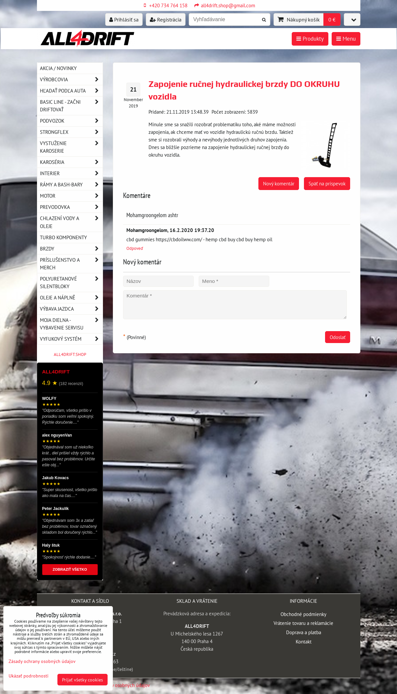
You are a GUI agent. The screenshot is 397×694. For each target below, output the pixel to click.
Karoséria (71, 162)
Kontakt (304, 641)
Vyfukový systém (71, 338)
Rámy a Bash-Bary (71, 184)
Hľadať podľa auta (71, 90)
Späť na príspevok (327, 183)
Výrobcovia (71, 79)
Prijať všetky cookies (82, 679)
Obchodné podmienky (303, 614)
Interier (71, 173)
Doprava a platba (303, 632)
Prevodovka (71, 207)
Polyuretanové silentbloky (71, 282)
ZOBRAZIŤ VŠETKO (70, 569)
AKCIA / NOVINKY (58, 68)
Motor (71, 195)
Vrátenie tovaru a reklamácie (303, 623)
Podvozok (71, 120)
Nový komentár (278, 183)
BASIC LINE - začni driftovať (71, 105)
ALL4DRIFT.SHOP (70, 354)
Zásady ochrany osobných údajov (116, 685)
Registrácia (166, 19)
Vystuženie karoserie (71, 147)
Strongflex (71, 132)
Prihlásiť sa (124, 19)
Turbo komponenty (63, 237)
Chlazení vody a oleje (71, 222)
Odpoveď (134, 248)
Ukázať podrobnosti (29, 675)
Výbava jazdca (71, 308)
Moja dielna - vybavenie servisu (71, 324)
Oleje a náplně (71, 297)
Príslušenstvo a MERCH (71, 263)
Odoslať (338, 337)
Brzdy (71, 248)
